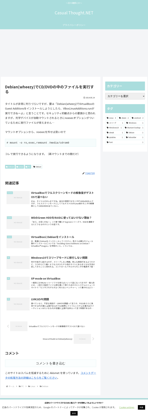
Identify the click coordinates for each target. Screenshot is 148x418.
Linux (19, 166)
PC (28, 166)
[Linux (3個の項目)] (111, 118)
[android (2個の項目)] (138, 118)
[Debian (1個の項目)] (135, 132)
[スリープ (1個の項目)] (115, 123)
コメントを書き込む (50, 370)
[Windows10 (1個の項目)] (114, 127)
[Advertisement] (74, 53)
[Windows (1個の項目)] (135, 123)
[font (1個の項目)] (125, 142)
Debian (10, 166)
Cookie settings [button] (126, 407)
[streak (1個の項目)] (115, 132)
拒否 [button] (74, 413)
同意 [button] (141, 407)
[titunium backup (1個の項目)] (134, 127)
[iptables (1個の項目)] (115, 137)
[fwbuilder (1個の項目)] (135, 137)
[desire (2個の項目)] (124, 118)
